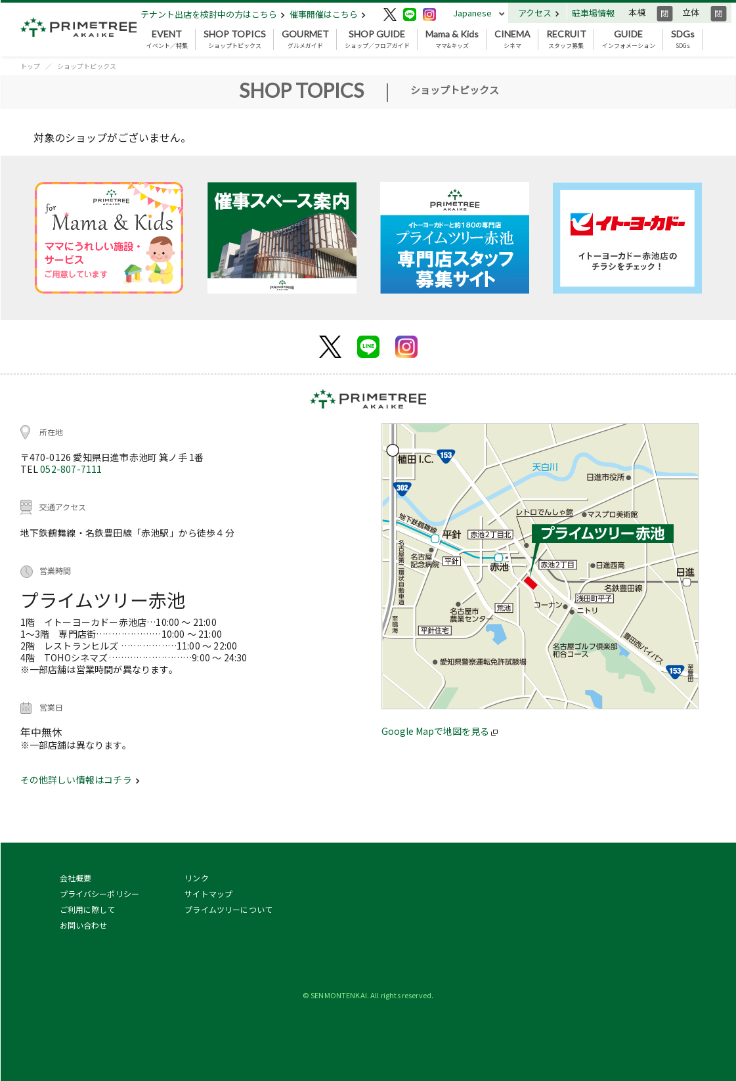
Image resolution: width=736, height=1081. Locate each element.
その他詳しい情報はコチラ (80, 779)
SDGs (683, 39)
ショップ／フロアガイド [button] (377, 39)
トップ (30, 66)
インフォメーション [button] (628, 39)
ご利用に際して (88, 909)
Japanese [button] (472, 13)
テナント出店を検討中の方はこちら (213, 14)
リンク (196, 877)
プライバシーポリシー (100, 893)
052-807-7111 (71, 468)
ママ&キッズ (452, 39)
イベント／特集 (167, 39)
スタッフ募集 (566, 39)
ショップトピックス (235, 39)
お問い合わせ (84, 925)
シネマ (512, 39)
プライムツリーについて (228, 909)
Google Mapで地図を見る (439, 731)
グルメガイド (305, 39)
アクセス (538, 13)
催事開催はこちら (328, 14)
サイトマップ (208, 893)
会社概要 (76, 877)
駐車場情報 (593, 13)
